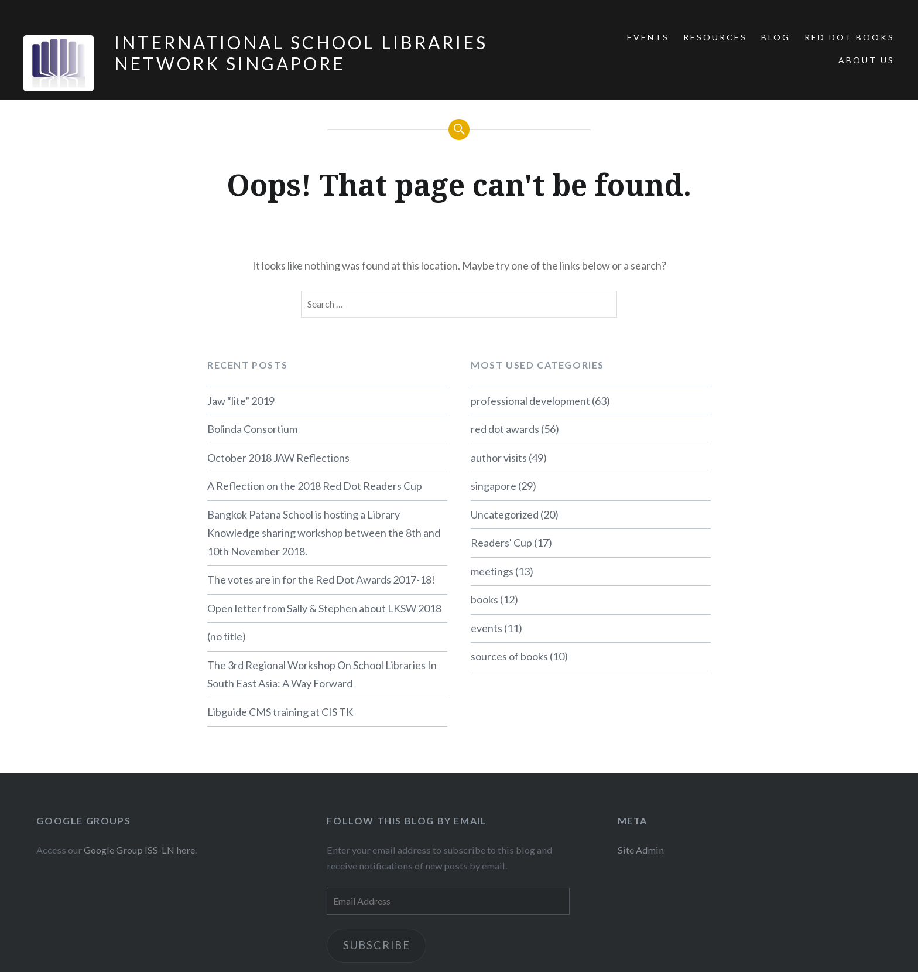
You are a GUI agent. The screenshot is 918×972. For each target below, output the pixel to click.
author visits (499, 457)
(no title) (226, 636)
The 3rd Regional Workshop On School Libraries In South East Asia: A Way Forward (322, 674)
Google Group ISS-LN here (139, 849)
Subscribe (376, 945)
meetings (492, 571)
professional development (530, 400)
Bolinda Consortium (252, 428)
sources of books (509, 656)
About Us (866, 60)
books (484, 599)
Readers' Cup (501, 542)
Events (648, 37)
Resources (715, 37)
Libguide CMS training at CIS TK (280, 711)
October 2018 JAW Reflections (278, 457)
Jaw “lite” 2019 (241, 400)
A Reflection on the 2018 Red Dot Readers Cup (314, 485)
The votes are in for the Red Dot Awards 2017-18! (321, 579)
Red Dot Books (849, 37)
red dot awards (505, 428)
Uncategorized (505, 514)
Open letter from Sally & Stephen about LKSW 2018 (324, 608)
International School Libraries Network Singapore (301, 53)
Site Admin (641, 849)
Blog (775, 37)
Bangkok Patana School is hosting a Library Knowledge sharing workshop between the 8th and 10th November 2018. (323, 533)
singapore (493, 485)
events (486, 628)
